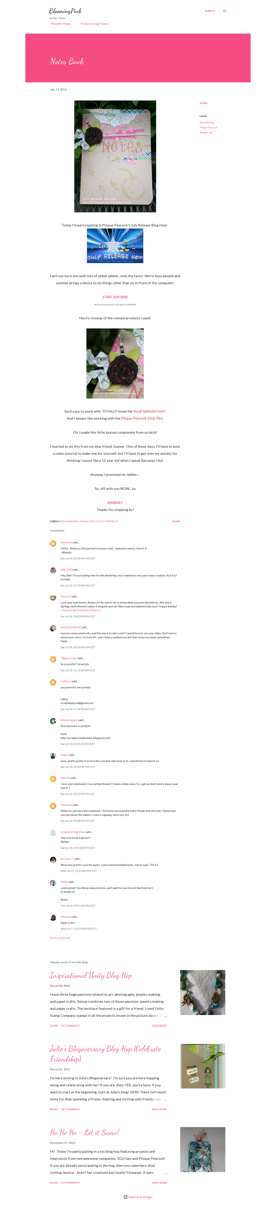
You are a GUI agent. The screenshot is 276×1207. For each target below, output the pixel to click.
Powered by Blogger (138, 1197)
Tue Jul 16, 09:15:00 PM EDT (78, 905)
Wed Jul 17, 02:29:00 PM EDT (79, 928)
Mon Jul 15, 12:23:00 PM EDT (79, 870)
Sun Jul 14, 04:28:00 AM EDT (78, 558)
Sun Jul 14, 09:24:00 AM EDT (78, 647)
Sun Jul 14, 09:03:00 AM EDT (78, 616)
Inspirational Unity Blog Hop (91, 975)
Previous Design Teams (92, 23)
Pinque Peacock (208, 127)
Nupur (64, 754)
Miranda (66, 916)
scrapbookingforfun (73, 831)
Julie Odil (66, 569)
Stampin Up (206, 132)
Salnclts (65, 777)
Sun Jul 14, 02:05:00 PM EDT (78, 743)
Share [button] (204, 103)
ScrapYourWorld (71, 627)
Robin (64, 881)
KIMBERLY (115, 503)
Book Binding (207, 122)
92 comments (70, 1025)
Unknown (66, 542)
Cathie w (66, 681)
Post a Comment (60, 937)
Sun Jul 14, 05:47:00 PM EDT (78, 793)
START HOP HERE (115, 297)
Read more (159, 1025)
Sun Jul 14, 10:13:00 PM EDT (78, 847)
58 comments (70, 1109)
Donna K (66, 596)
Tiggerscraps (69, 658)
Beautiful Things (58, 23)
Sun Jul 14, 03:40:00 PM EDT (78, 766)
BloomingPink (65, 11)
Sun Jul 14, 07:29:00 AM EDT (78, 585)
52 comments (70, 1182)
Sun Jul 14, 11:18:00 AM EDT (78, 709)
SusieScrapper (69, 720)
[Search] (210, 11)
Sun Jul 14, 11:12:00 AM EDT (78, 670)
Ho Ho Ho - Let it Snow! (84, 1132)
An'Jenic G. (67, 858)
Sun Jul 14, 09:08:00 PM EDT (78, 820)
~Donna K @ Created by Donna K (81, 610)
